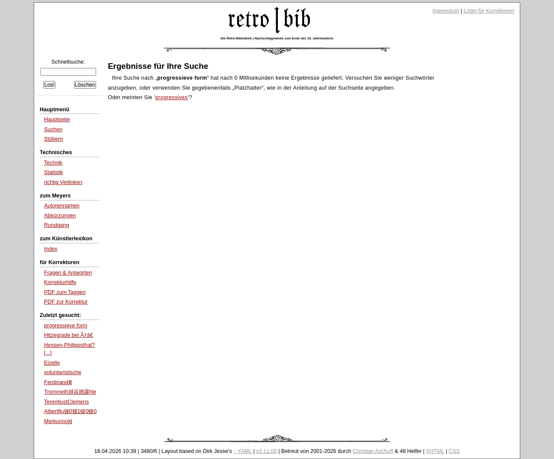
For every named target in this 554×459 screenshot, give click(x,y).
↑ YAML (242, 451)
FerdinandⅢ (58, 382)
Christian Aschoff (373, 451)
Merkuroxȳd (58, 421)
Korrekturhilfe (60, 282)
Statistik (53, 172)
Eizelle (52, 363)
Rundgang (56, 225)
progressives (171, 97)
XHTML (435, 451)
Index (51, 249)
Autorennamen (62, 206)
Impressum (445, 11)
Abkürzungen (60, 216)
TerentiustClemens (66, 402)
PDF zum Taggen (65, 292)
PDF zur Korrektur (66, 302)
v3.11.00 (266, 451)
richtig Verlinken (63, 182)
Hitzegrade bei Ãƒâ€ (68, 335)
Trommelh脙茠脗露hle (70, 392)
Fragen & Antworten (68, 273)
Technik (53, 163)
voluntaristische (62, 372)
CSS (454, 451)
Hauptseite (57, 119)
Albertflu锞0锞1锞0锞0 (70, 411)
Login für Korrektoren (489, 11)
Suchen (53, 129)
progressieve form (65, 326)
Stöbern (53, 139)
